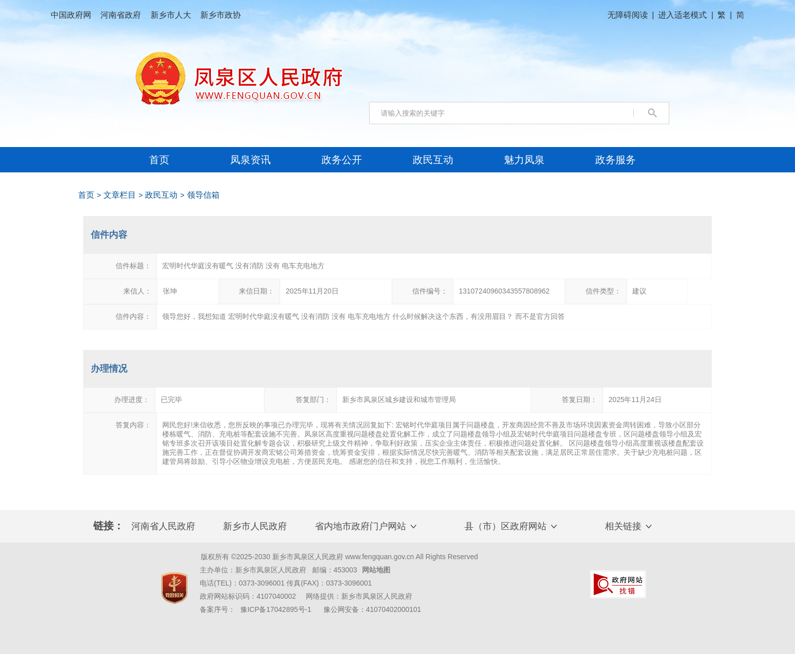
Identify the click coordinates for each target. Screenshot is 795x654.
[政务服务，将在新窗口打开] (615, 159)
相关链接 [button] (623, 526)
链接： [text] (108, 525)
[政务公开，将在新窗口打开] (341, 159)
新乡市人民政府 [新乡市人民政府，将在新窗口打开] (255, 526)
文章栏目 (119, 195)
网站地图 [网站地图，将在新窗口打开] (376, 570)
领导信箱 (203, 195)
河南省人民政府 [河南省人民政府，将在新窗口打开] (163, 526)
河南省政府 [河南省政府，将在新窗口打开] (121, 15)
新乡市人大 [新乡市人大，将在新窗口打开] (172, 15)
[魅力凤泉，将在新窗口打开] (524, 159)
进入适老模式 (682, 15)
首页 (159, 159)
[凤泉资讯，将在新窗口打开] (250, 159)
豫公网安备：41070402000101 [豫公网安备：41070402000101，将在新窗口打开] (372, 609)
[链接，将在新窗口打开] (174, 588)
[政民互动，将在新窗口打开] (433, 159)
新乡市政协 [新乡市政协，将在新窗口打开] (220, 15)
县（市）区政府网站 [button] (505, 526)
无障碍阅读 (627, 15)
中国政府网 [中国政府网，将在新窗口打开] (72, 15)
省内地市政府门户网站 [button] (360, 526)
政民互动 (161, 195)
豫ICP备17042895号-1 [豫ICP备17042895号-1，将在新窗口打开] (275, 609)
